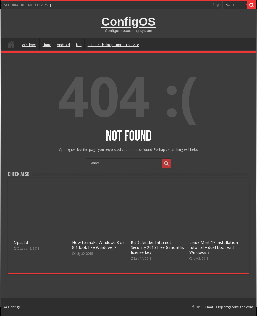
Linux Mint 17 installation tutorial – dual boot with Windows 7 (213, 247)
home (11, 44)
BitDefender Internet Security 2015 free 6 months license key (157, 247)
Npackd (21, 242)
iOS (79, 45)
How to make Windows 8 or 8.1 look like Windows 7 (98, 245)
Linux (47, 45)
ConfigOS (128, 21)
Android (63, 45)
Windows (29, 45)
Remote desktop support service (113, 45)
